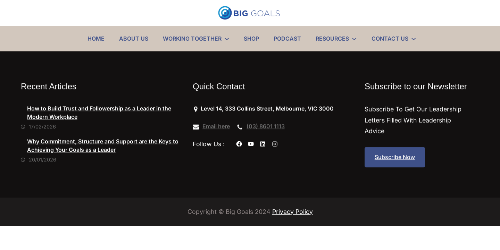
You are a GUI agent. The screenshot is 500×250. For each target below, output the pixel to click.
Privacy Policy (292, 211)
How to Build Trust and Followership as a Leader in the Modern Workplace (99, 116)
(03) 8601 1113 (266, 127)
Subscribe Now (395, 158)
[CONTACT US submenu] (413, 38)
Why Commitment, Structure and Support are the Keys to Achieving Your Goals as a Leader (102, 149)
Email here (216, 127)
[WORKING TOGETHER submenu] (226, 38)
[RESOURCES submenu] (354, 38)
